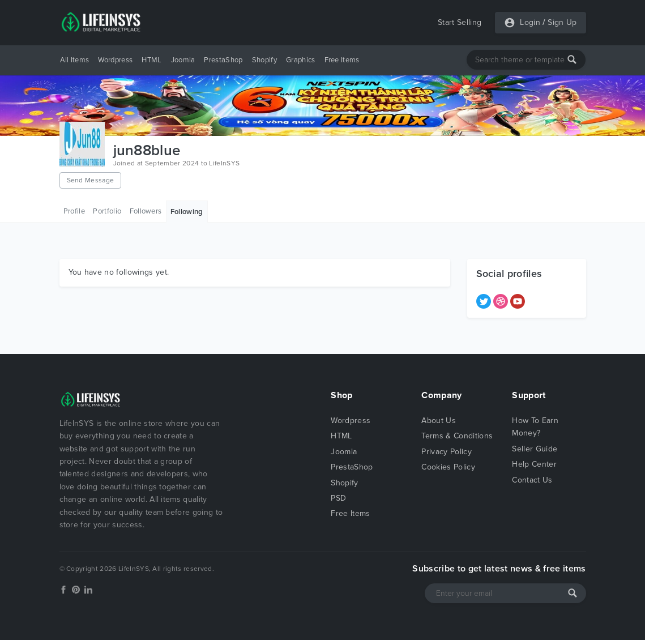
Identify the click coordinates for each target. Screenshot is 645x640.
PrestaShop (223, 60)
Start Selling (459, 22)
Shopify (264, 60)
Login (530, 22)
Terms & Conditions (457, 436)
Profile (74, 211)
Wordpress (115, 60)
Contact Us (532, 480)
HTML (151, 60)
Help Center (534, 464)
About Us (438, 420)
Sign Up (562, 22)
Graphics (300, 60)
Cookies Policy (448, 467)
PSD (338, 498)
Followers (146, 211)
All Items (74, 60)
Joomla (183, 60)
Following (186, 211)
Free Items (342, 60)
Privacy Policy (446, 451)
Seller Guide (534, 449)
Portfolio (107, 211)
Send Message (90, 180)
